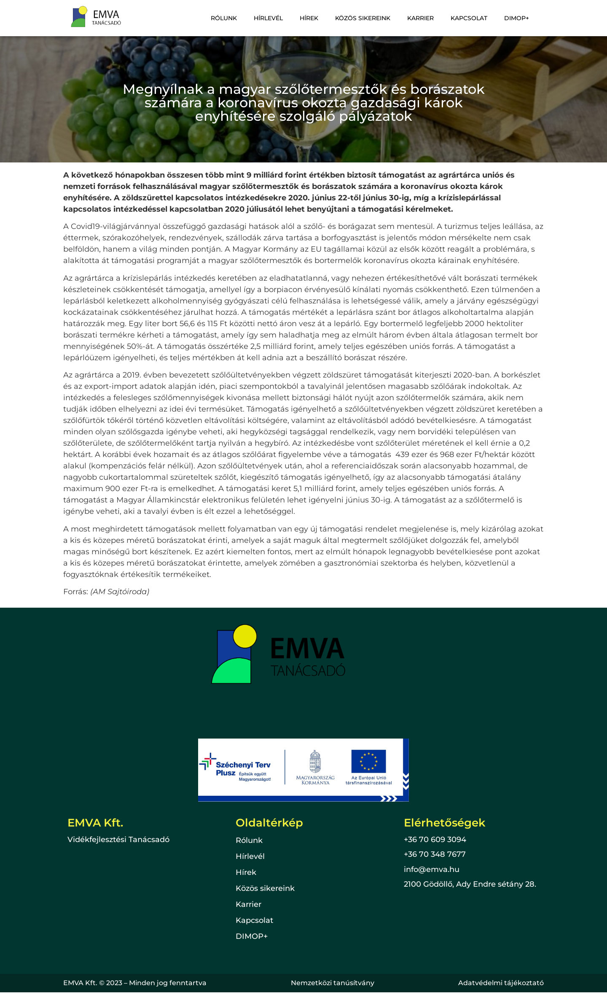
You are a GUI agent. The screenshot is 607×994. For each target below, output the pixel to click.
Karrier (424, 18)
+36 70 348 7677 (435, 854)
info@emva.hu (431, 869)
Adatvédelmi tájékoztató (501, 983)
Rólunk (235, 18)
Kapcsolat (471, 18)
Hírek (316, 18)
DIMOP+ (517, 18)
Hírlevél (277, 18)
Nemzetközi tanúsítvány (332, 983)
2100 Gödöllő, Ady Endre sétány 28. (470, 884)
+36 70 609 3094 (435, 839)
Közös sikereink (368, 18)
